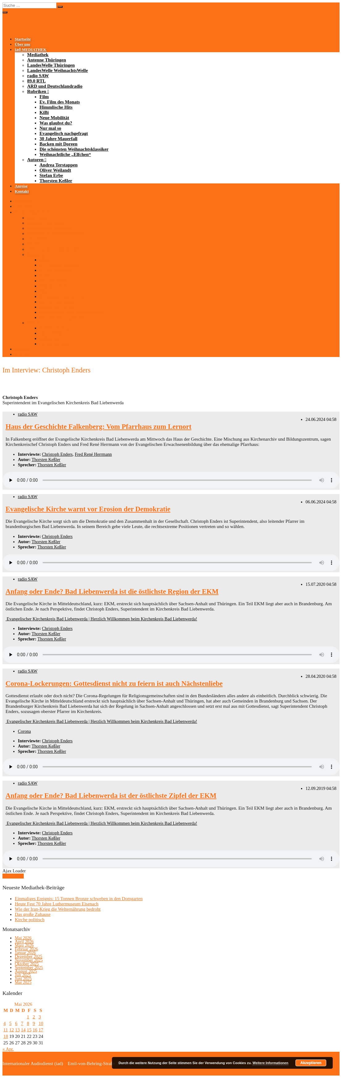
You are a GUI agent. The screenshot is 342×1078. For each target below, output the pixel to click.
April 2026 (24, 941)
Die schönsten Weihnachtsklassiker (74, 149)
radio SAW (38, 75)
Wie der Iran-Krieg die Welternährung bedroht (58, 909)
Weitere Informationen (270, 1063)
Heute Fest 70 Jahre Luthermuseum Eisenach (56, 903)
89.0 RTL (36, 80)
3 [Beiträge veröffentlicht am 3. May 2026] (40, 1016)
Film (44, 96)
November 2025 (29, 960)
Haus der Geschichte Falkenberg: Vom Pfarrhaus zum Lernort (99, 426)
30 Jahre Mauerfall (58, 138)
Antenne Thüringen (46, 59)
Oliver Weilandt (55, 170)
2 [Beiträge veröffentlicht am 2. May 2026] (34, 1016)
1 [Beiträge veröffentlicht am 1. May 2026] (28, 1016)
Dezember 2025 (28, 956)
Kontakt (22, 191)
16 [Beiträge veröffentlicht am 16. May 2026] (35, 1029)
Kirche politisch (29, 919)
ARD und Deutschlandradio (54, 86)
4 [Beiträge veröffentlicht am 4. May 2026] (4, 1023)
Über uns (22, 44)
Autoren (35, 159)
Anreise (21, 186)
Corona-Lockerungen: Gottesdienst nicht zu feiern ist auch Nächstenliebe (114, 683)
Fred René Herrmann (93, 454)
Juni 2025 (23, 978)
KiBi (44, 112)
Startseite (23, 39)
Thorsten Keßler (55, 180)
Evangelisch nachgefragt (63, 133)
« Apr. (8, 1049)
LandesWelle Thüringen (51, 65)
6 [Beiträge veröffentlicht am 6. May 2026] (16, 1023)
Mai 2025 (23, 982)
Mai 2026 (23, 938)
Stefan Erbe (51, 175)
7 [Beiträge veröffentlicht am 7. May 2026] (22, 1023)
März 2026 (24, 945)
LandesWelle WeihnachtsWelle (57, 70)
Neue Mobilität (54, 117)
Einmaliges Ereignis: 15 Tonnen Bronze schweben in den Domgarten (78, 898)
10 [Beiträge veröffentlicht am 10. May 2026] (41, 1023)
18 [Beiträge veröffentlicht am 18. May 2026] (5, 1036)
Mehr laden (13, 876)
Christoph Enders (57, 454)
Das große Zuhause (33, 914)
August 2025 (26, 971)
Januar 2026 (25, 952)
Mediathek (37, 54)
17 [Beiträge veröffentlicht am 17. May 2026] (41, 1029)
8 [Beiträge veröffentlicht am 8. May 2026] (28, 1023)
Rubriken (36, 91)
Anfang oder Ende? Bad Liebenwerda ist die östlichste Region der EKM (112, 591)
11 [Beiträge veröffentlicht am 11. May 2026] (5, 1029)
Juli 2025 (23, 975)
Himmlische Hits (55, 107)
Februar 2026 (26, 949)
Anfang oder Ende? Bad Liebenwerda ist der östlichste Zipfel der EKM (111, 795)
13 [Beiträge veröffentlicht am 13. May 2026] (17, 1029)
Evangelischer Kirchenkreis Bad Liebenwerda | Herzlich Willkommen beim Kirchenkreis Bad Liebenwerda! (101, 618)
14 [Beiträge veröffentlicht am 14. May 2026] (23, 1029)
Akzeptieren (310, 1063)
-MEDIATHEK (31, 50)
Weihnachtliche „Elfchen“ (65, 154)
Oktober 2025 (27, 964)
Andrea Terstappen (58, 164)
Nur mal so (50, 128)
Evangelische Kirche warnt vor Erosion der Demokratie (88, 509)
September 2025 (29, 967)
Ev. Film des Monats (59, 101)
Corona (24, 731)
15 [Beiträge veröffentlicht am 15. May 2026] (29, 1029)
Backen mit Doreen (58, 143)
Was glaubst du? (55, 122)
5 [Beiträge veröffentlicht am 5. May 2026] (10, 1023)
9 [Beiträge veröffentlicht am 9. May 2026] (34, 1023)
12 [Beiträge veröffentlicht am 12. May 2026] (11, 1029)
